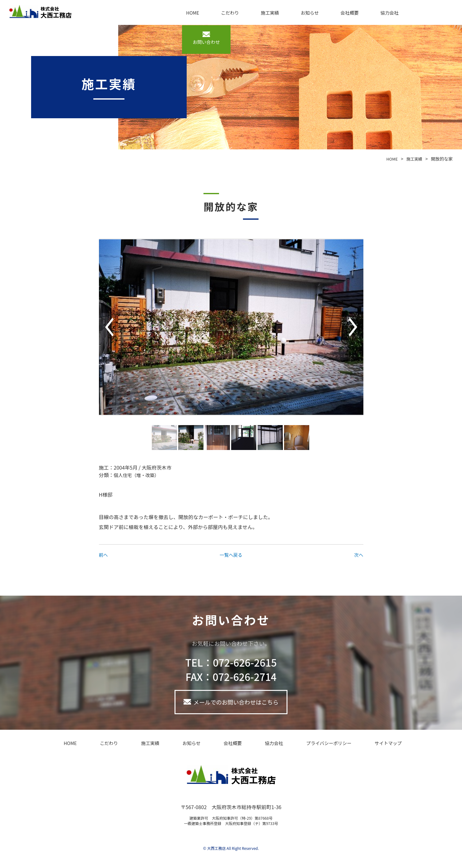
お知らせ (305, 12)
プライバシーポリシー (312, 745)
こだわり (234, 12)
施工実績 (269, 12)
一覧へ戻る (230, 554)
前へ (104, 554)
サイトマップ (367, 745)
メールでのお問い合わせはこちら (236, 703)
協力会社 (375, 12)
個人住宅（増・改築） (139, 475)
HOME (201, 12)
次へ (358, 554)
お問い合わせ (431, 17)
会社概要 (340, 12)
